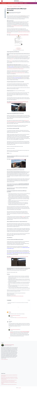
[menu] (2, 1)
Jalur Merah (23, 217)
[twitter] (5, 11)
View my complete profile (5, 360)
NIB (14, 56)
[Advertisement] (9, 368)
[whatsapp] (5, 13)
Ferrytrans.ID (17, 0)
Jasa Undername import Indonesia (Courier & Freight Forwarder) (17, 69)
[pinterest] (5, 16)
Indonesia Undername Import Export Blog (16, 316)
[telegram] (5, 14)
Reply (10, 320)
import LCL (12, 59)
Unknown (10, 312)
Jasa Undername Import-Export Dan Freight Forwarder (19, 73)
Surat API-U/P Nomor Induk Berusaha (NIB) (18, 25)
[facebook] (5, 10)
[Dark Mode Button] (35, 1)
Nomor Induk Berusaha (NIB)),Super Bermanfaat (22, 318)
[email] (5, 17)
